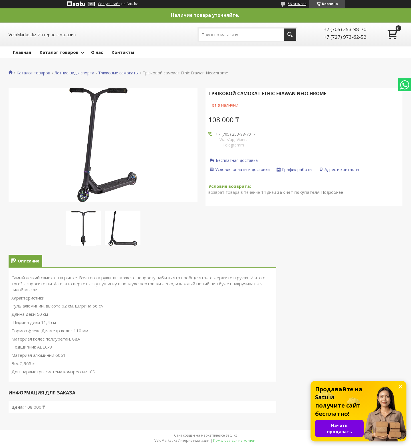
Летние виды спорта (74, 73)
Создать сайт (109, 4)
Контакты (123, 52)
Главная (22, 52)
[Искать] (290, 34)
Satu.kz (231, 435)
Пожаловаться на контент (235, 440)
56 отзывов (297, 3)
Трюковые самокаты (118, 73)
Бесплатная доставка (237, 160)
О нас (97, 52)
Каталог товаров (59, 52)
